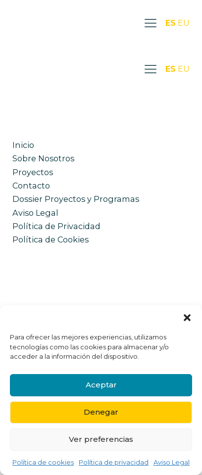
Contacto (31, 185)
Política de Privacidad (56, 226)
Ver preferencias (101, 439)
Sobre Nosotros (43, 158)
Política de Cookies (50, 239)
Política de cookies (43, 462)
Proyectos (32, 172)
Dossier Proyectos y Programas (75, 199)
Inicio (23, 145)
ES (170, 23)
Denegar (101, 412)
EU (184, 23)
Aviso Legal (171, 462)
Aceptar (101, 384)
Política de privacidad (114, 462)
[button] (187, 318)
